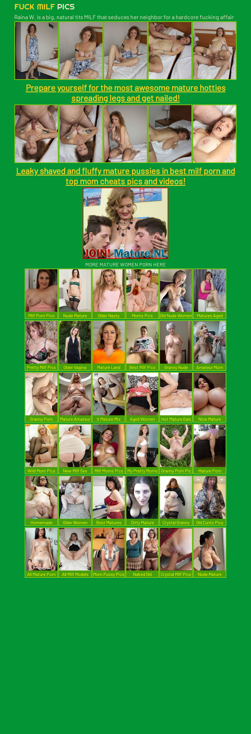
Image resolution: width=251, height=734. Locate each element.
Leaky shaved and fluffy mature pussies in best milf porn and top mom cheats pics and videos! (125, 175)
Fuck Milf (44, 6)
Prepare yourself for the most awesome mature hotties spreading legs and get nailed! (126, 92)
